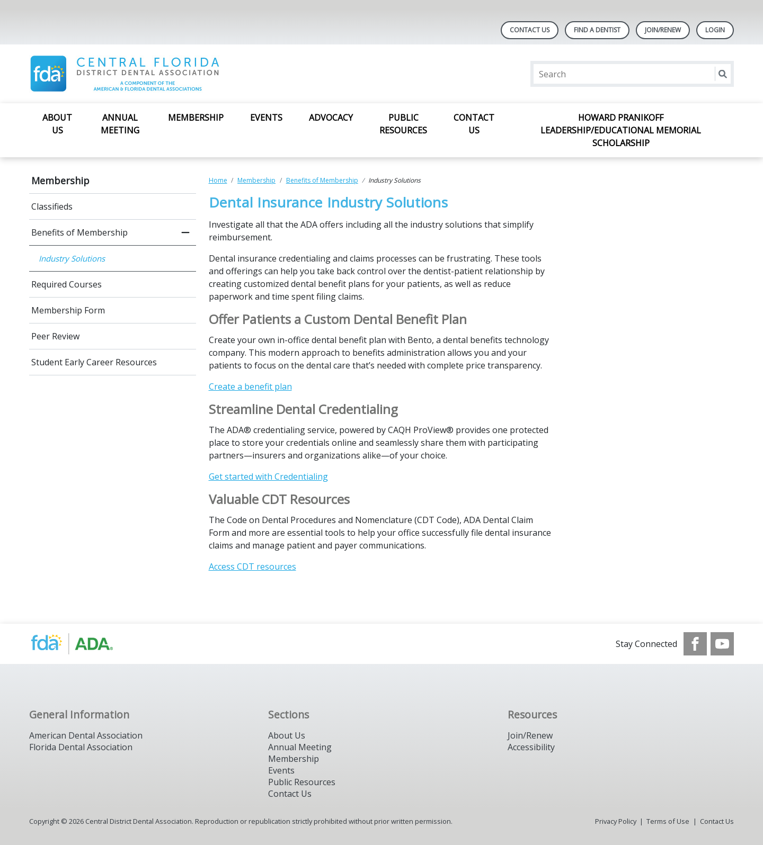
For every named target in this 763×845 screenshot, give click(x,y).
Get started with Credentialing (268, 476)
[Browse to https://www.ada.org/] (83, 643)
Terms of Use (667, 821)
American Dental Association (86, 735)
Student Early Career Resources (94, 362)
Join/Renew (663, 29)
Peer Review (55, 336)
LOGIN (715, 29)
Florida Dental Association (80, 747)
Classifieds (52, 206)
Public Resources (403, 124)
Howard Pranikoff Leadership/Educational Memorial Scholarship (620, 130)
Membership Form (68, 310)
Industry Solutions (72, 258)
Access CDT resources (252, 566)
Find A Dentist (597, 29)
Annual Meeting (120, 124)
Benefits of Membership (79, 232)
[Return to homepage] (166, 74)
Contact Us (529, 29)
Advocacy (331, 117)
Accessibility (531, 747)
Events (266, 117)
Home (218, 180)
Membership (196, 117)
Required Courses (66, 284)
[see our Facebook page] (695, 643)
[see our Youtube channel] (722, 643)
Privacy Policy (615, 821)
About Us (57, 124)
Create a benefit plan (250, 386)
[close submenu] (185, 232)
